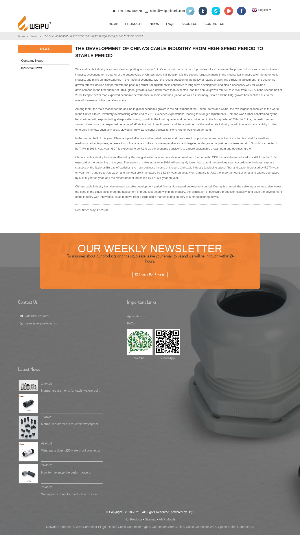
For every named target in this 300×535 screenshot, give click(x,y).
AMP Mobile (167, 519)
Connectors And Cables (168, 527)
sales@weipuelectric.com (167, 11)
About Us (189, 24)
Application (134, 316)
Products (134, 24)
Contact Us (214, 24)
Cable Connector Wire (201, 527)
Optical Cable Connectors (235, 527)
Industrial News (31, 68)
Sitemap (150, 519)
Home (113, 24)
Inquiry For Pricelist (152, 274)
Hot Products (133, 519)
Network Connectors (60, 527)
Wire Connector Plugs (91, 527)
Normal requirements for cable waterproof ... (71, 390)
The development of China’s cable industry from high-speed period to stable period (93, 36)
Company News (32, 60)
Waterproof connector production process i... (71, 494)
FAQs (170, 24)
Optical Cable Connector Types (128, 527)
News (154, 24)
